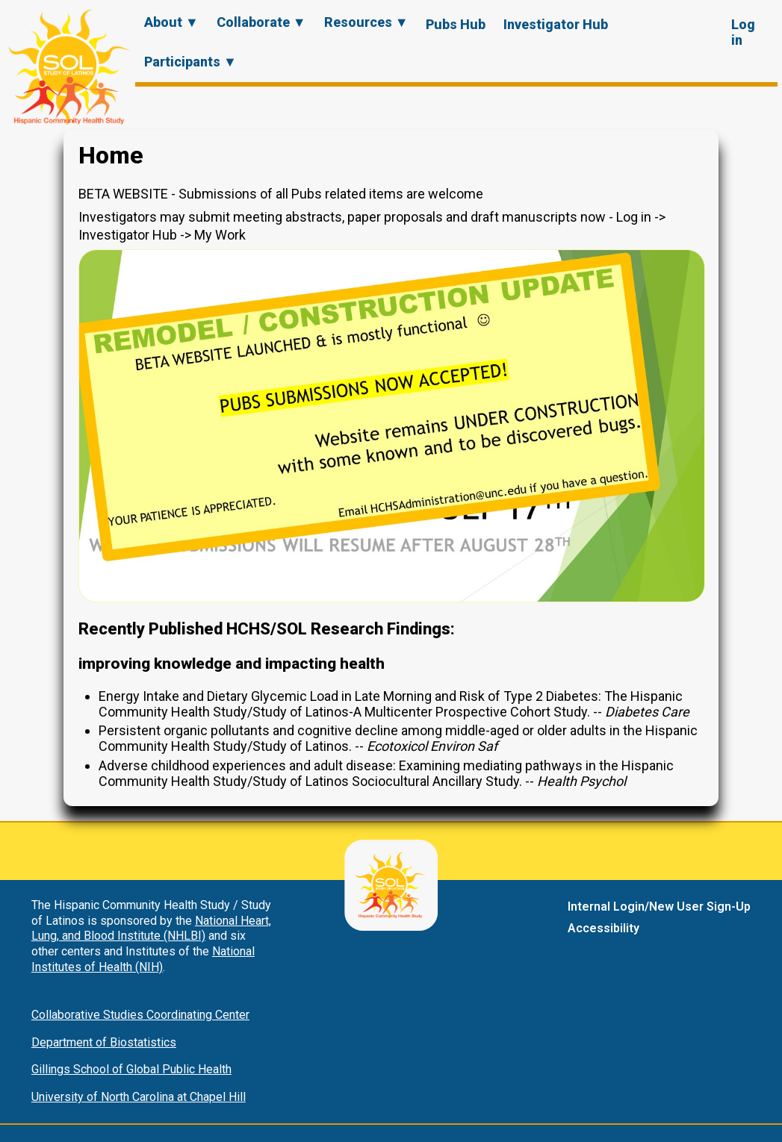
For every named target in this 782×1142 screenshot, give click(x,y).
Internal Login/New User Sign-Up (659, 906)
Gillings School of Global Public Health (131, 1069)
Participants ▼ (190, 61)
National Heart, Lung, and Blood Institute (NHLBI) (151, 928)
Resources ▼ (366, 22)
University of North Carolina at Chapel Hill (138, 1097)
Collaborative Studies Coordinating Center (140, 1015)
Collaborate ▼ (261, 22)
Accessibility (603, 928)
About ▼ (171, 22)
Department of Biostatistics (103, 1042)
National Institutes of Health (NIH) (143, 959)
